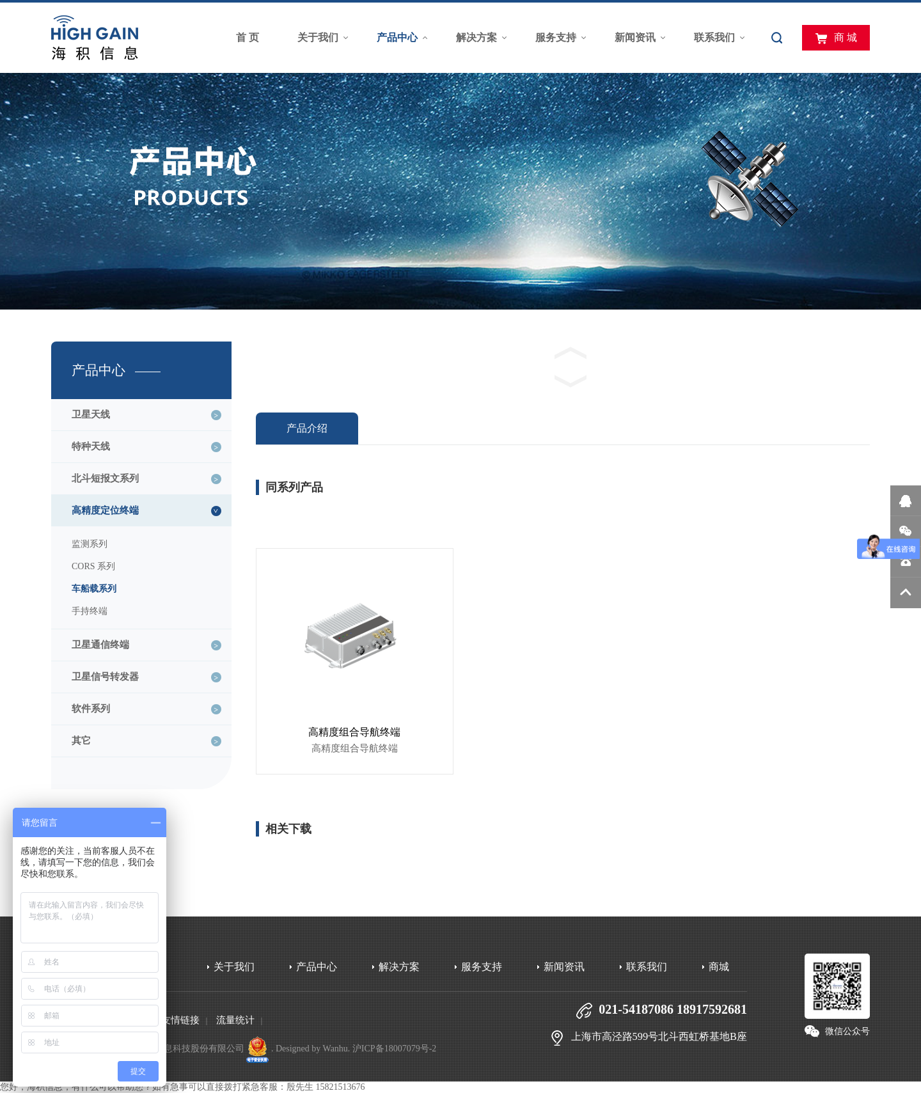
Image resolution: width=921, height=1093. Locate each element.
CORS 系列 (93, 566)
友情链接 (180, 1020)
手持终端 (89, 611)
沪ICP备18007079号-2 (394, 1048)
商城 (719, 966)
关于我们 (317, 37)
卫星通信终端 (100, 645)
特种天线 (91, 446)
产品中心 (397, 37)
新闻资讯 (635, 37)
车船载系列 (94, 589)
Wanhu (335, 1048)
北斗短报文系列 (105, 478)
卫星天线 (91, 414)
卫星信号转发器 (105, 677)
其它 (81, 740)
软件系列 (91, 709)
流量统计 (235, 1020)
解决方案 (476, 37)
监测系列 (89, 544)
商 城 (836, 38)
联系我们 (714, 37)
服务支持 (555, 37)
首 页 (247, 37)
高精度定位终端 (105, 510)
